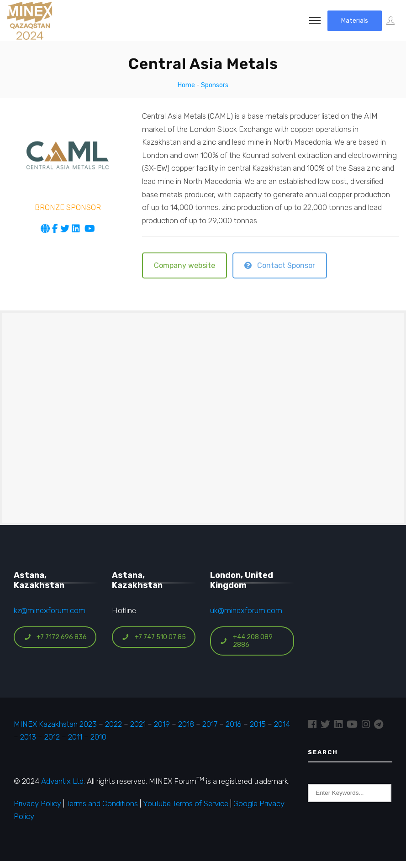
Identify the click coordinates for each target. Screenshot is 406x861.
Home (186, 85)
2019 (161, 724)
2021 (138, 724)
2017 (209, 724)
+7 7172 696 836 (55, 637)
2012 (52, 736)
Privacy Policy (37, 803)
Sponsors (214, 85)
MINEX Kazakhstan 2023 (55, 724)
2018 (186, 724)
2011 (75, 736)
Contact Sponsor (279, 265)
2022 (113, 724)
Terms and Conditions (102, 803)
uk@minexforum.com (246, 610)
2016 (234, 724)
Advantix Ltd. (63, 781)
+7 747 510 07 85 (154, 637)
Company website (184, 265)
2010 (98, 736)
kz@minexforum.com (49, 610)
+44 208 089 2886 (246, 641)
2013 (28, 736)
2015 (258, 724)
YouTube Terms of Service (185, 803)
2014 (282, 724)
